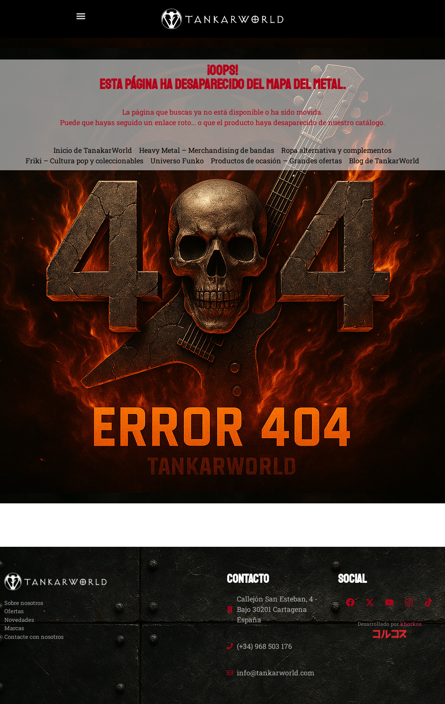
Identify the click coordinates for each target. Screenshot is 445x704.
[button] (80, 16)
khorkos (411, 623)
